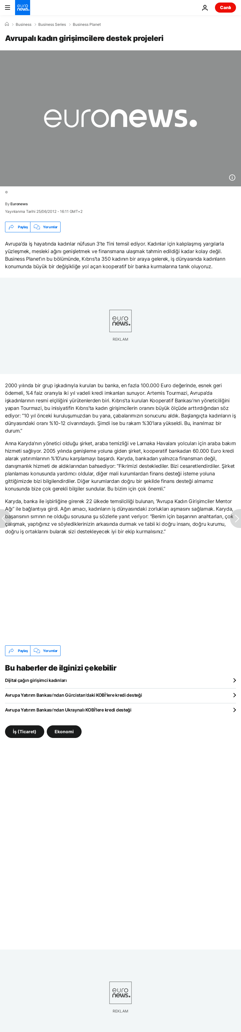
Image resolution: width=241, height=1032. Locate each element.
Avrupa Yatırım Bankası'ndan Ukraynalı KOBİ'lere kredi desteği (68, 709)
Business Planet (87, 24)
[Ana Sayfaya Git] (22, 7)
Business (23, 24)
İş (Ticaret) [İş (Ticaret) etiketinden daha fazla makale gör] (24, 731)
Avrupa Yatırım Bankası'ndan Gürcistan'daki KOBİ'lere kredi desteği (73, 695)
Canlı (225, 7)
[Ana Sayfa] (7, 24)
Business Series (52, 24)
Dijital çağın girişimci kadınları (36, 680)
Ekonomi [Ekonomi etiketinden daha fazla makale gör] (64, 731)
